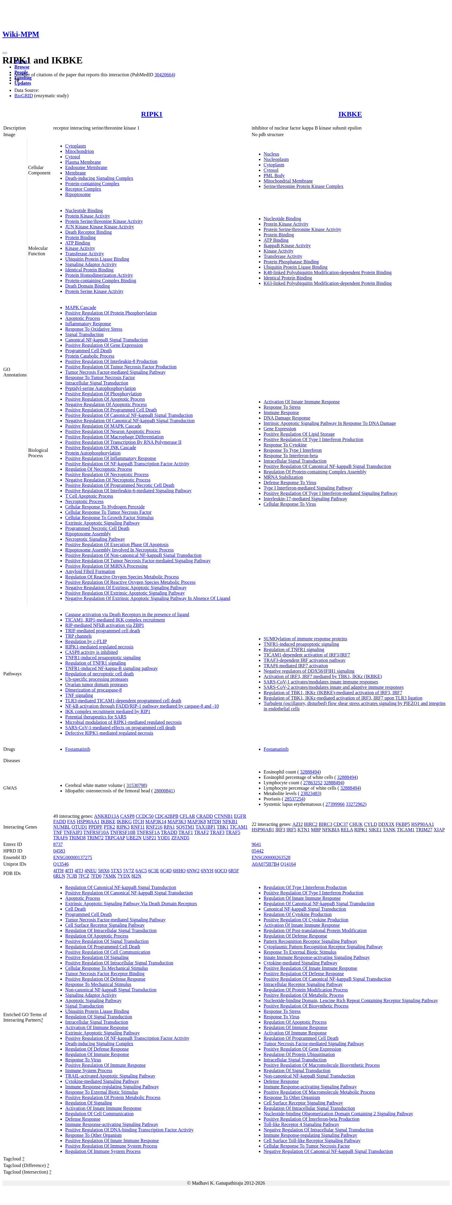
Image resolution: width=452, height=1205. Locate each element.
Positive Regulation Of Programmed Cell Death (111, 409)
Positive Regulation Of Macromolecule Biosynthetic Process (322, 1065)
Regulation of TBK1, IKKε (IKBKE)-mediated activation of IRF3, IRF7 (333, 692)
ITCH (138, 821)
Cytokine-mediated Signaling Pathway (102, 1081)
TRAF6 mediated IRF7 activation (296, 665)
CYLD (370, 824)
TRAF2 (201, 832)
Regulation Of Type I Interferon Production (305, 887)
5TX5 (116, 870)
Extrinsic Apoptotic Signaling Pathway (102, 522)
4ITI (69, 870)
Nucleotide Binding (84, 210)
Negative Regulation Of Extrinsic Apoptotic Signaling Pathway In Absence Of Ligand (147, 598)
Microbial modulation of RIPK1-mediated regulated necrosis (123, 722)
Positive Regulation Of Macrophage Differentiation (114, 436)
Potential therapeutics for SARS (95, 716)
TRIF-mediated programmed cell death (102, 630)
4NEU (91, 870)
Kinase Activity (80, 248)
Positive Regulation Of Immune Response (105, 1065)
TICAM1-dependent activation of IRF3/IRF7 (307, 654)
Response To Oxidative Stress (93, 329)
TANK (389, 829)
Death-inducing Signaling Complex (99, 178)
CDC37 (340, 824)
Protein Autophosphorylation (92, 452)
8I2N (136, 876)
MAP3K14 (155, 821)
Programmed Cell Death (88, 350)
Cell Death (75, 908)
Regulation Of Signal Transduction (98, 1016)
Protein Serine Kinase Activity (94, 291)
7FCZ (83, 876)
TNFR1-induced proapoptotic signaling (103, 657)
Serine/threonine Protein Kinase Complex (303, 186)
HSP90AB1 (263, 829)
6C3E (153, 870)
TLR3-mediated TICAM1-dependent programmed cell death (123, 700)
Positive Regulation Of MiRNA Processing (106, 566)
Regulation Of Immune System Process (103, 1151)
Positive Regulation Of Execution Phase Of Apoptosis (117, 544)
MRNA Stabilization (283, 477)
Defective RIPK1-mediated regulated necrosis (109, 733)
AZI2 (297, 824)
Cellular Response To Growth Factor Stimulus (109, 517)
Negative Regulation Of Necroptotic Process (107, 479)
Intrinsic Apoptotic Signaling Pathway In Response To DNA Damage (330, 423)
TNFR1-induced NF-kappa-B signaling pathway (111, 668)
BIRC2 (310, 824)
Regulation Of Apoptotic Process (96, 935)
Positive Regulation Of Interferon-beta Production (312, 1119)
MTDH (214, 821)
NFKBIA (331, 829)
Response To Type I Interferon (293, 450)
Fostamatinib (77, 749)
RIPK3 (122, 826)
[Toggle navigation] (4, 53)
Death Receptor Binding (88, 232)
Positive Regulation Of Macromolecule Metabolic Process (319, 1092)
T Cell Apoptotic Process (89, 496)
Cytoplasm (75, 145)
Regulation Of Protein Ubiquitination (299, 1054)
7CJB (71, 876)
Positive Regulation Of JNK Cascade (100, 447)
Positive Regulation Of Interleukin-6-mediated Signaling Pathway (128, 490)
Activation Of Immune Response (96, 1027)
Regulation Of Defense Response (97, 1048)
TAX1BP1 (206, 826)
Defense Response (82, 1119)
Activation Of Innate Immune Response (302, 401)
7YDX (123, 876)
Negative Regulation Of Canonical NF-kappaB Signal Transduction (130, 420)
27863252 (312, 782)
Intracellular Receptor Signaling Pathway (303, 984)
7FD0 (96, 876)
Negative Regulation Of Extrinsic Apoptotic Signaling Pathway (126, 587)
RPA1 (169, 826)
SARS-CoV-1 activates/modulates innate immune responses (321, 681)
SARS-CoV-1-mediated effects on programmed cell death (120, 727)
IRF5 (291, 829)
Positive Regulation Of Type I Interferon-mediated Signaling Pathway (331, 493)
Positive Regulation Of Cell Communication (107, 952)
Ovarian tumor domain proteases (96, 684)
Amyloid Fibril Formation (90, 571)
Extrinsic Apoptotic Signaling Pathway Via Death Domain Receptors (131, 903)
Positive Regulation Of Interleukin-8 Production (111, 361)
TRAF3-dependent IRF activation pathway (305, 660)
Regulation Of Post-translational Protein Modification (315, 930)
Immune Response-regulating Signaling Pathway (112, 1086)
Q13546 (61, 864)
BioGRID (23, 95)
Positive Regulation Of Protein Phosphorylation (111, 312)
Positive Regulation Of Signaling (97, 957)
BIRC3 (325, 824)
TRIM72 (95, 837)
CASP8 (127, 816)
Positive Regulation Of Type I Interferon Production (314, 439)
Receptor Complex (83, 189)
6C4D (166, 870)
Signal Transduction (84, 334)
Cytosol (72, 156)
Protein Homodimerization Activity (99, 275)
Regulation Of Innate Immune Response (302, 898)
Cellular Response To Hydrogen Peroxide (105, 506)
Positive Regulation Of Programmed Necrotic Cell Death (119, 485)
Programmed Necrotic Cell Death (97, 528)
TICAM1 (239, 826)
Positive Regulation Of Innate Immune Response (112, 1140)
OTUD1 (79, 826)
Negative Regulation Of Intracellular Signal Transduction (318, 1129)
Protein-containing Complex (92, 183)
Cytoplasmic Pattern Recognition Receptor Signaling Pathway (323, 946)
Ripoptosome (78, 194)
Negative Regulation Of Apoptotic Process (106, 404)
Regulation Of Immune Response (97, 1054)
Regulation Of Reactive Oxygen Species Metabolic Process (122, 576)
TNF (57, 832)
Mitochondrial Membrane (288, 180)
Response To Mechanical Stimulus (98, 984)
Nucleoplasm (276, 159)
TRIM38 (77, 837)
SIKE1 (375, 829)
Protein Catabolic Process (89, 355)
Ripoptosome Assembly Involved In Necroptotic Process (119, 549)
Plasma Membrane (83, 162)
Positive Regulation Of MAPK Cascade (103, 425)
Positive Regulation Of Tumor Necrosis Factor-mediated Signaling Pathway (137, 560)
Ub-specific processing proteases (96, 679)
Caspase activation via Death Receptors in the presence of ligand (127, 614)
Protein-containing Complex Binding (100, 280)
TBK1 (223, 826)
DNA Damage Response (287, 417)
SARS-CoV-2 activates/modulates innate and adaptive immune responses (334, 687)
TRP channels (78, 636)
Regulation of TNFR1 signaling (95, 662)
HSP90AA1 (88, 821)
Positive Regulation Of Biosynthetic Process (306, 1005)
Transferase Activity (84, 253)
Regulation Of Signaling (88, 1102)
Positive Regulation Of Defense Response (105, 978)
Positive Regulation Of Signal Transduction (107, 941)
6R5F (233, 870)
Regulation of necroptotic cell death (99, 673)
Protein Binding (80, 237)
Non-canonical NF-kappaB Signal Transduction (110, 989)
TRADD (169, 832)
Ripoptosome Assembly (88, 533)
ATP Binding (77, 242)
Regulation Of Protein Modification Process (306, 989)
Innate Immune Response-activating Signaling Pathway (317, 957)
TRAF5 (233, 832)
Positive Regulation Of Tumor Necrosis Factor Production (120, 366)
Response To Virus (83, 1059)
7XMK (109, 876)
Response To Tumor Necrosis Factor (100, 377)
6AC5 (141, 870)
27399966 (335, 804)
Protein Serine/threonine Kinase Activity (104, 221)
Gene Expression (280, 428)
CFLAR (187, 816)
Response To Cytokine (285, 444)
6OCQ (221, 870)
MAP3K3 (176, 821)
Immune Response (281, 412)
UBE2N (134, 837)
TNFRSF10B (122, 832)
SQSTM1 (185, 826)
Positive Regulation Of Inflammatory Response (110, 458)
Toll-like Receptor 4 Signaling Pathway (301, 1124)
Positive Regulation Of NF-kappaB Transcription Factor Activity (127, 463)
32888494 (309, 771)
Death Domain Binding (87, 285)
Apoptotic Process (82, 318)
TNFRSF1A (148, 832)
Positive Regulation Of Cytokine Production (306, 919)
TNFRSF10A (96, 832)
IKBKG (124, 821)
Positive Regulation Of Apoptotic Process (105, 399)
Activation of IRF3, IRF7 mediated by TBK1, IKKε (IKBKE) (323, 676)
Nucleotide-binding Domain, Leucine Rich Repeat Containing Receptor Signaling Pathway (351, 1000)
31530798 (136, 785)
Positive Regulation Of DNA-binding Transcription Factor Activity (129, 1129)
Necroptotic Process (84, 501)
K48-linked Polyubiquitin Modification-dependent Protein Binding (328, 272)
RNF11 (138, 826)
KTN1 (303, 829)
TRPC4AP (115, 837)
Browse (21, 66)
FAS (71, 821)
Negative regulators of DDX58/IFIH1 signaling (309, 671)
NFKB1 (230, 821)
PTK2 (109, 826)
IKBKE (350, 114)
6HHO (179, 870)
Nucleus (271, 153)
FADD (59, 821)
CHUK (356, 824)
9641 (256, 844)
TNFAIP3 (72, 832)
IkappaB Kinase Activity (287, 245)
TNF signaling (79, 695)
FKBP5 (403, 824)
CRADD (204, 816)
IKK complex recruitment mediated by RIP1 (107, 711)
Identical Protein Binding (89, 269)
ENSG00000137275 (72, 857)
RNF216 (154, 826)
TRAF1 (185, 832)
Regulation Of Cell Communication (99, 1113)
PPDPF (95, 826)
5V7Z (128, 870)
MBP (316, 829)
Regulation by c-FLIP (86, 641)
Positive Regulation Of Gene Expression (104, 345)
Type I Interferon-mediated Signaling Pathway (308, 487)
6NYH (207, 870)
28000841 (163, 790)
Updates (22, 83)
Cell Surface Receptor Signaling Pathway (105, 925)
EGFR (240, 816)
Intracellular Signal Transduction (96, 382)
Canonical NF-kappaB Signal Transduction (106, 339)
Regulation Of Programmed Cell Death (102, 946)
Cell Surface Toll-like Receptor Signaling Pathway (312, 1140)
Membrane (75, 172)
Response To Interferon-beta (291, 455)
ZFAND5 (180, 837)
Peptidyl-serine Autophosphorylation (100, 388)
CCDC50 (145, 816)
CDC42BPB (166, 816)
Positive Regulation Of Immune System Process (111, 1145)
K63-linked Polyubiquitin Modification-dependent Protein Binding (328, 283)
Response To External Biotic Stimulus (101, 1092)
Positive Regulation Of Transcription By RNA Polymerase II (123, 442)
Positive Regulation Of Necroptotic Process (107, 474)
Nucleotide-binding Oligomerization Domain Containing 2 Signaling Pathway (338, 1113)
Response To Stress (282, 407)
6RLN (59, 876)
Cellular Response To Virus (290, 504)
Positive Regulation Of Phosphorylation (103, 393)
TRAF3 (217, 832)
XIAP (439, 829)
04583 (59, 850)
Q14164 (288, 864)
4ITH (58, 870)
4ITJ (78, 870)
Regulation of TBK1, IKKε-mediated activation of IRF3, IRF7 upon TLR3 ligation (343, 697)
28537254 (294, 798)
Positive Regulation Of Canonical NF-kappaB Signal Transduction (129, 415)
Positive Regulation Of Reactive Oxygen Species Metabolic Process (130, 582)
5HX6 (103, 870)
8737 (58, 844)
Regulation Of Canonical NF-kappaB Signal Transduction (120, 887)
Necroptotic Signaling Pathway (95, 539)
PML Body (274, 175)
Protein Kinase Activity (87, 215)
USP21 (149, 837)
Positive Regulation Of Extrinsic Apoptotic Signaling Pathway (125, 592)
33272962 (355, 804)
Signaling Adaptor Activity (91, 264)
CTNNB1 (223, 816)
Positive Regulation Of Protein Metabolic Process (113, 1097)
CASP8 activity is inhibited (91, 652)
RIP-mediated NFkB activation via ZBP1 (104, 625)
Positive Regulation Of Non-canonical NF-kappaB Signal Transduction (133, 555)
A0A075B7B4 (265, 864)
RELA (347, 829)
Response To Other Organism (93, 1135)
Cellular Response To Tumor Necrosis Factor (108, 512)
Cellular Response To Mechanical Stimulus (106, 968)
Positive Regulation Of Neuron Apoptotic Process (113, 431)
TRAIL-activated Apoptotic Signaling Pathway (110, 1075)
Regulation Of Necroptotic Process (98, 469)
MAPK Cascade (80, 307)
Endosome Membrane (86, 167)
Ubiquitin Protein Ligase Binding (97, 259)
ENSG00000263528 (271, 857)
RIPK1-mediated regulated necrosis (99, 646)
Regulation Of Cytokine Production (298, 914)
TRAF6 (60, 837)
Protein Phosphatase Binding (291, 261)
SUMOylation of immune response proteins (305, 638)
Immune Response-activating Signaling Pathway (111, 1124)
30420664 (164, 74)
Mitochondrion (79, 151)
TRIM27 (424, 829)
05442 (258, 850)
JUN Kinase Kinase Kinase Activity (99, 226)
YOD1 (163, 837)
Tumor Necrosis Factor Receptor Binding (104, 973)
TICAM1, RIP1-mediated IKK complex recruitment (115, 619)
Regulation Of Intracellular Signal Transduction (111, 930)
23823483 (310, 793)
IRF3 (280, 829)
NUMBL (61, 826)
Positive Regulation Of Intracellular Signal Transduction (119, 962)
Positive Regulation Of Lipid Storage (299, 434)
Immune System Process (88, 1070)
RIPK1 (152, 114)
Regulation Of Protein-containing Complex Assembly (315, 471)
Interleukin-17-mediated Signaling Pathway (305, 498)
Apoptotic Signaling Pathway (93, 1000)
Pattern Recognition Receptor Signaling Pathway (311, 941)
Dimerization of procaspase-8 (93, 689)
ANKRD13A (106, 816)
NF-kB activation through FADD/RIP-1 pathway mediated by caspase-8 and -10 (142, 706)
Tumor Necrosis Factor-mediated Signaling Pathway (115, 372)
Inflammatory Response (88, 323)
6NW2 (193, 870)
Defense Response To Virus (290, 482)
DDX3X (386, 824)
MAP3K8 (196, 821)
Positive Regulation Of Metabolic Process (304, 995)
